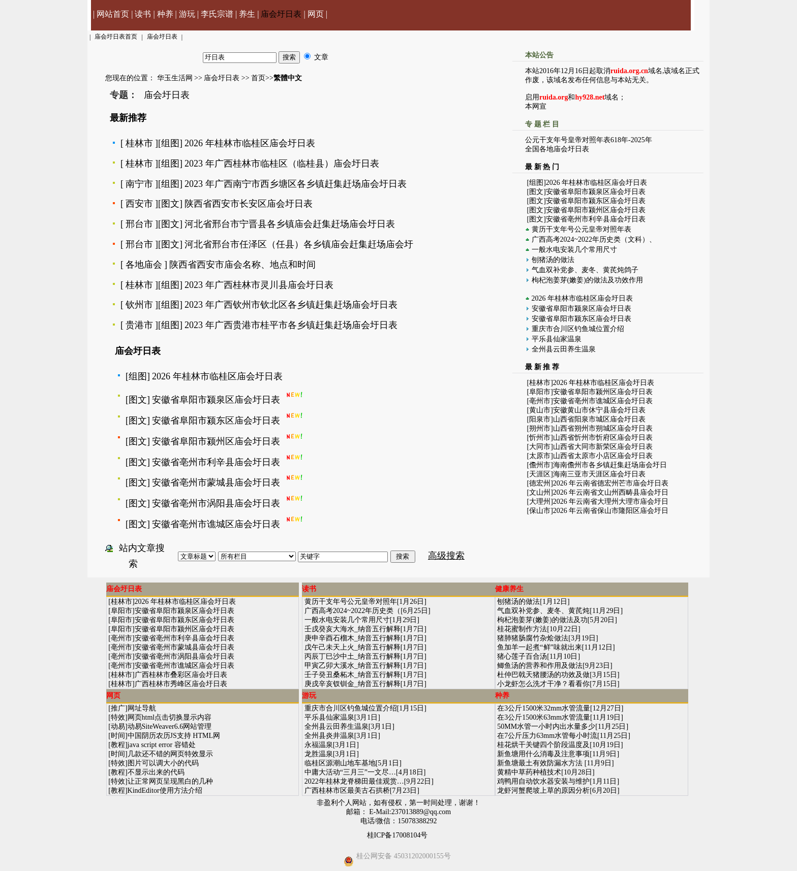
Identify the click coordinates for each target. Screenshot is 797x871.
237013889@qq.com (421, 812)
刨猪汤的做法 (553, 260)
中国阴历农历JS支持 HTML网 (174, 735)
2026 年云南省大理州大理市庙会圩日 (611, 501)
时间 (118, 735)
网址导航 (142, 708)
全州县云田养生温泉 (564, 349)
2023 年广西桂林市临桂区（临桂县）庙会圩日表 (282, 163)
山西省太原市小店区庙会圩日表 (603, 456)
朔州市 (539, 428)
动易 (118, 726)
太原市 (539, 456)
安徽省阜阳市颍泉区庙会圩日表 (216, 400)
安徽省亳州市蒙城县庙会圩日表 (216, 482)
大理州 (539, 501)
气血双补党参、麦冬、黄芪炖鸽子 (585, 270)
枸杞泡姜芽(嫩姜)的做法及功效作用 (587, 280)
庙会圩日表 (281, 14)
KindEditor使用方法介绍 (165, 790)
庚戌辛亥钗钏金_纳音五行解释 (352, 684)
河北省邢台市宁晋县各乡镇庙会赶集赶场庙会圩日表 (290, 224)
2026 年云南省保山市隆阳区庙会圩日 (611, 510)
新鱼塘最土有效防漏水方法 (541, 763)
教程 (118, 745)
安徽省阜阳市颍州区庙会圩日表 (216, 441)
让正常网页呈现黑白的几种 (170, 781)
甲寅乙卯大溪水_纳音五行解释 (352, 665)
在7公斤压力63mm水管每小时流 (547, 735)
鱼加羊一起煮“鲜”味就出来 (539, 647)
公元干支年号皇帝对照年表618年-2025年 (588, 140)
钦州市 (139, 305)
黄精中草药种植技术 (529, 772)
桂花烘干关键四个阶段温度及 (543, 745)
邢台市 (139, 224)
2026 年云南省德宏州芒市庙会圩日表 (611, 483)
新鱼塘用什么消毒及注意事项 (543, 754)
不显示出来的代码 (156, 772)
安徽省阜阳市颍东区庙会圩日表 (216, 420)
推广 (118, 708)
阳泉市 (539, 419)
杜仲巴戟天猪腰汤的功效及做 (543, 675)
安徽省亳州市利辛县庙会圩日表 (216, 462)
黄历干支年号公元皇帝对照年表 (581, 229)
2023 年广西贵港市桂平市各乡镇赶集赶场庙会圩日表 (291, 325)
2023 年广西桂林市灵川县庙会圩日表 (259, 285)
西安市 (139, 204)
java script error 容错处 (162, 745)
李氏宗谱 (217, 14)
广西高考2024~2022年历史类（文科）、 (594, 239)
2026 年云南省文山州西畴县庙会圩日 (611, 492)
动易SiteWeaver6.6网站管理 (170, 726)
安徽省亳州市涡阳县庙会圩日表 (216, 503)
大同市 (539, 446)
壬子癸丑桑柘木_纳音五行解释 (352, 675)
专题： (123, 95)
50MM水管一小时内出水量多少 (546, 726)
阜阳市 (539, 392)
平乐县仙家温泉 (556, 339)
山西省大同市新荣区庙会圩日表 (603, 446)
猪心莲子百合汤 (522, 656)
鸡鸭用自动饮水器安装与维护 (543, 781)
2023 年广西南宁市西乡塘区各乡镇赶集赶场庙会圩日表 (296, 184)
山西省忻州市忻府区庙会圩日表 (603, 437)
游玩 (187, 14)
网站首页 (113, 14)
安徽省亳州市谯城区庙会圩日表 (216, 524)
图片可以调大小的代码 (163, 763)
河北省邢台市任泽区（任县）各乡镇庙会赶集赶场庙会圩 (299, 244)
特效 (118, 717)
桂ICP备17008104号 (397, 835)
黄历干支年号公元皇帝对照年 (350, 601)
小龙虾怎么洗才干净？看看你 (543, 684)
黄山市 (539, 410)
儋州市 (539, 465)
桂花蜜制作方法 (522, 629)
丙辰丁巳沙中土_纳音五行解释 (352, 656)
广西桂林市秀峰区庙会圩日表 (181, 684)
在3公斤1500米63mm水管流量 (543, 717)
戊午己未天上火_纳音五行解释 (352, 647)
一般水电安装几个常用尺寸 (574, 249)
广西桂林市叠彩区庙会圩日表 (181, 675)
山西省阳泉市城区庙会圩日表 (599, 419)
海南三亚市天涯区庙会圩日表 (599, 474)
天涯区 (539, 474)
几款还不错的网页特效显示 (170, 754)
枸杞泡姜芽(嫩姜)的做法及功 (542, 620)
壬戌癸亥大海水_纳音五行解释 (352, 629)
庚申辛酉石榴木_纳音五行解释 (352, 638)
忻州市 (539, 437)
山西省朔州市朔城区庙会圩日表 (603, 428)
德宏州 (539, 483)
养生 (247, 14)
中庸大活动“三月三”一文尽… (350, 772)
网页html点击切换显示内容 (170, 717)
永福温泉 (318, 745)
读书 (143, 14)
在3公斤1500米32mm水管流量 (543, 708)
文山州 (539, 492)
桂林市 (139, 143)
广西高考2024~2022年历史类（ (352, 611)
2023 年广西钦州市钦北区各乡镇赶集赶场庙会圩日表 (291, 305)
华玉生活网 (175, 78)
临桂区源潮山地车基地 (340, 763)
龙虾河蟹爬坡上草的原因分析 (543, 790)
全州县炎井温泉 (329, 735)
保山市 (539, 510)
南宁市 (139, 184)
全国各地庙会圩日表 (557, 149)
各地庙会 (144, 265)
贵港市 (139, 325)
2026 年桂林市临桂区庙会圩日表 (250, 143)
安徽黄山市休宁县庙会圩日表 (599, 410)
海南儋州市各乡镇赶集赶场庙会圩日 (610, 465)
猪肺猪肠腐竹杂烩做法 (532, 638)
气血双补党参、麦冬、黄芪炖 (543, 611)
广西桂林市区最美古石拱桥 (347, 790)
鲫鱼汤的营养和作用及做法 (540, 665)
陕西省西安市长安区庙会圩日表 (249, 204)
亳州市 (539, 401)
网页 (316, 14)
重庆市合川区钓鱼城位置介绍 (578, 329)
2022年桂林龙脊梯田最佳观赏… (354, 781)
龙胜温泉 (318, 754)
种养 (165, 14)
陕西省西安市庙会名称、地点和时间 (242, 265)
